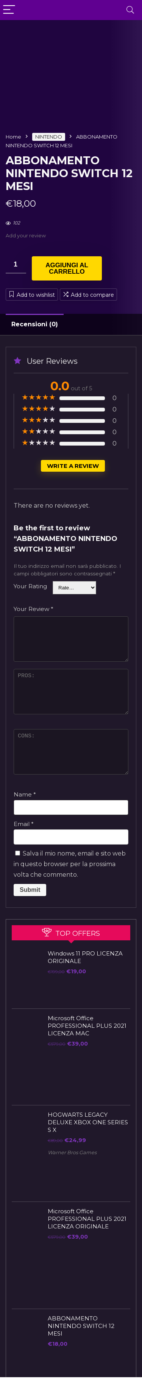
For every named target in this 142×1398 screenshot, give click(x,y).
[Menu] (9, 10)
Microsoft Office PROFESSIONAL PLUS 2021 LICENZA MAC (87, 1026)
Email (24, 824)
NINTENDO (48, 137)
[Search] (130, 10)
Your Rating (30, 586)
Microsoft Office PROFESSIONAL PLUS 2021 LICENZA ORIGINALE (87, 1219)
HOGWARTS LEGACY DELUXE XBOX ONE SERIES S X (88, 1122)
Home (13, 137)
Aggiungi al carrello (66, 268)
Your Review (33, 609)
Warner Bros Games (72, 1152)
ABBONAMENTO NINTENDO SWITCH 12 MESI (81, 1326)
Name (25, 794)
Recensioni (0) (34, 324)
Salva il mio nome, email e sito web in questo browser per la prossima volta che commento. (70, 864)
